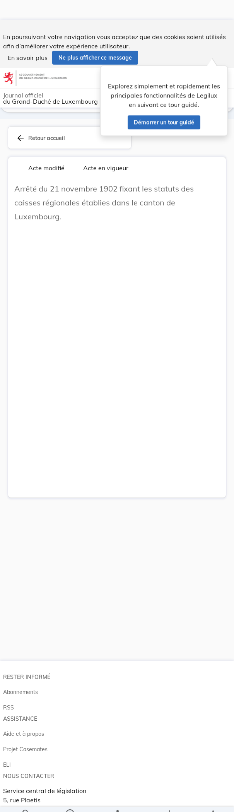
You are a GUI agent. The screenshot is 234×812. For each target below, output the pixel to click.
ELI (7, 757)
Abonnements (20, 684)
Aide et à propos (23, 726)
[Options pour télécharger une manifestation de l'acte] (169, 799)
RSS (8, 700)
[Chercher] (26, 799)
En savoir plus (28, 38)
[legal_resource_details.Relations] (117, 799)
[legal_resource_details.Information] (69, 799)
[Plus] (212, 799)
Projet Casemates (25, 741)
